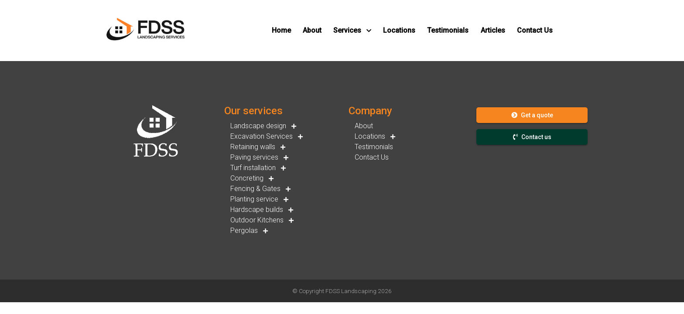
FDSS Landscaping (350, 290)
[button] (281, 30)
